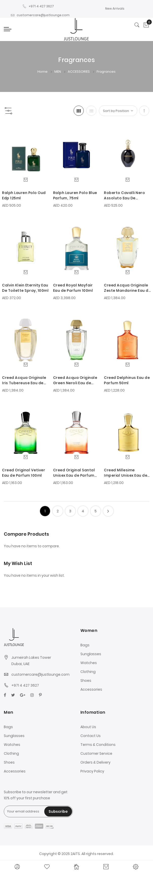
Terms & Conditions (98, 744)
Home (42, 71)
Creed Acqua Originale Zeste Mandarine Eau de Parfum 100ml (127, 288)
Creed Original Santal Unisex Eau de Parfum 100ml (74, 473)
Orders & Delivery (95, 762)
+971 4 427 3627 (38, 6)
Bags (85, 645)
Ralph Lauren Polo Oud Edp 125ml (24, 195)
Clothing (88, 671)
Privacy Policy (92, 771)
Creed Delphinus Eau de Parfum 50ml (127, 380)
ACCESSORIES (79, 71)
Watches (88, 662)
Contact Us (90, 735)
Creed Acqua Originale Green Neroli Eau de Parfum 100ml (75, 380)
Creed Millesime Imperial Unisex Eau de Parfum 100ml (125, 473)
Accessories (91, 689)
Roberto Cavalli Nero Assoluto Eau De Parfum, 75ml (124, 195)
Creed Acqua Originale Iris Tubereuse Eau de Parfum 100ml (24, 380)
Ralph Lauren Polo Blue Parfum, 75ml (75, 195)
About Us (88, 726)
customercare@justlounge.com (40, 15)
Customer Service (96, 753)
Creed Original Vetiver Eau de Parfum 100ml (23, 473)
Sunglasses (90, 653)
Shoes (85, 680)
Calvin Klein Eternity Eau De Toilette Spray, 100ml (25, 288)
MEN (58, 71)
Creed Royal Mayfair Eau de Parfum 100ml (73, 288)
